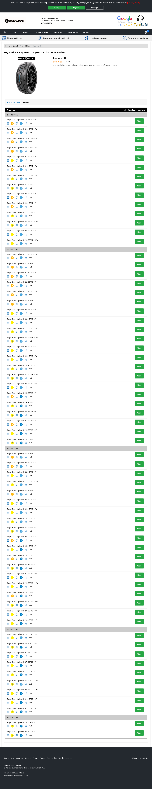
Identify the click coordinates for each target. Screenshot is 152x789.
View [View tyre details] (139, 121)
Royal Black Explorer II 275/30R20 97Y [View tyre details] (21, 662)
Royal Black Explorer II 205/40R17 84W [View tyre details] (22, 129)
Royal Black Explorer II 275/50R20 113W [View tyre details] (22, 680)
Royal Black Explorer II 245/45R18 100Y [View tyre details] (22, 411)
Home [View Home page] (7, 46)
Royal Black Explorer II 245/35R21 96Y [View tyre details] (21, 722)
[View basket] (146, 32)
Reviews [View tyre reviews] (26, 102)
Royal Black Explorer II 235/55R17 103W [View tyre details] (22, 240)
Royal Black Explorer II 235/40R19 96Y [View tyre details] (21, 500)
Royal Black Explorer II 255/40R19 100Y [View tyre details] (22, 574)
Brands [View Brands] (16, 46)
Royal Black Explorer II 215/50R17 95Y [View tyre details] (21, 184)
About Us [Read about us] (19, 758)
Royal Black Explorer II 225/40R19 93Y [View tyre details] (21, 463)
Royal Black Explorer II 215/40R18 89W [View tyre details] (22, 254)
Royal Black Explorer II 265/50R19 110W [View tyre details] (22, 601)
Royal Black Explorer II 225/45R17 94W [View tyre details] (22, 194)
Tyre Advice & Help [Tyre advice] (41, 32)
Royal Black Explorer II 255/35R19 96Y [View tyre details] (21, 564)
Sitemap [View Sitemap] (50, 758)
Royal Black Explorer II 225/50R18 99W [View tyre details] (22, 328)
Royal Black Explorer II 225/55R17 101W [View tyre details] (22, 221)
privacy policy (133, 2)
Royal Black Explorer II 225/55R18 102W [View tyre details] (22, 337)
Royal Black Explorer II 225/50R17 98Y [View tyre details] (21, 212)
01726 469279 (46, 23)
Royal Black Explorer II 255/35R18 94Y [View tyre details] (21, 421)
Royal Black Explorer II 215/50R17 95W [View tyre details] (22, 175)
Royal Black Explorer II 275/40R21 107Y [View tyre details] (22, 731)
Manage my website (140, 758)
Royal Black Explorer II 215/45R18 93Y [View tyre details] (21, 263)
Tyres (14, 32)
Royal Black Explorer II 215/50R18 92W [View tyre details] (22, 273)
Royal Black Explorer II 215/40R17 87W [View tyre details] (22, 157)
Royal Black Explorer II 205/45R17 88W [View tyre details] (22, 138)
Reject (76, 7)
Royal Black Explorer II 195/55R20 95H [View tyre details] (22, 634)
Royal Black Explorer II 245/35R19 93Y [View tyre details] (21, 537)
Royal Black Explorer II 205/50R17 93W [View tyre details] (22, 147)
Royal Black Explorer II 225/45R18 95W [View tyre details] (22, 310)
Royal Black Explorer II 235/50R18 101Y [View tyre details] (22, 384)
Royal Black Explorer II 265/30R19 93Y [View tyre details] (21, 592)
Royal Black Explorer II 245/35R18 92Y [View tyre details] (21, 393)
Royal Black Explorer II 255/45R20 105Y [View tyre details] (22, 653)
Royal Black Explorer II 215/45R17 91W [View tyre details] (22, 166)
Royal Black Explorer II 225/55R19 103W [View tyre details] (22, 481)
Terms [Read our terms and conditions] (42, 758)
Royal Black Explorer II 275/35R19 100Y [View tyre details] (22, 611)
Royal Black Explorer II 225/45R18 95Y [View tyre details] (21, 319)
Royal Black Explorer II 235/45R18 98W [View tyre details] (22, 356)
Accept (57, 7)
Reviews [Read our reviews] (28, 758)
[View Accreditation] (141, 20)
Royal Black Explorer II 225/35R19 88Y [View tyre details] (21, 453)
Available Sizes (13, 102)
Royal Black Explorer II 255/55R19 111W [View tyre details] (22, 583)
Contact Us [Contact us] (73, 32)
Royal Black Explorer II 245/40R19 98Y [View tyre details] (21, 546)
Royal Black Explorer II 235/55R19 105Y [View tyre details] (22, 527)
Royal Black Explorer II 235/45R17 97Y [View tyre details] (21, 231)
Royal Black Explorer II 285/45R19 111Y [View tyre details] (22, 620)
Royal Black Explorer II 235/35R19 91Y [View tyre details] (21, 490)
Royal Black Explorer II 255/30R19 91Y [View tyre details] (21, 555)
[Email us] (18, 776)
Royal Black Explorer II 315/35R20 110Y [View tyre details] (22, 708)
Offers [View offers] (86, 32)
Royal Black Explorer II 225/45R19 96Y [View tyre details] (21, 472)
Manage (94, 7)
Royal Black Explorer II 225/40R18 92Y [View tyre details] (21, 300)
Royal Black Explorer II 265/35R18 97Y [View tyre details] (21, 439)
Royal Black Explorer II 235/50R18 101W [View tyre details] (22, 374)
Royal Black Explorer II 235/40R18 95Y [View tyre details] (21, 347)
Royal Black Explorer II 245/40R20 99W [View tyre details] (22, 643)
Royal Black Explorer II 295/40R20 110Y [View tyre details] (22, 699)
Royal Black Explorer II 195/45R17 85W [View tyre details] (22, 120)
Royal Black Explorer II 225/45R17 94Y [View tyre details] (21, 203)
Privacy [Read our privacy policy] (35, 758)
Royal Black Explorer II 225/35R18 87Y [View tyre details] (21, 282)
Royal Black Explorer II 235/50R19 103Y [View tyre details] (22, 518)
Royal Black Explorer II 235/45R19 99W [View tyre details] (22, 509)
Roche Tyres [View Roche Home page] (9, 758)
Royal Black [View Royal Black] (25, 46)
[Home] (5, 32)
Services (24, 32)
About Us (58, 32)
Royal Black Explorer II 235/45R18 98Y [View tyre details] (21, 365)
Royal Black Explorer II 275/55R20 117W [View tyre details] (22, 690)
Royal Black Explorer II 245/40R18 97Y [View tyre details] (21, 402)
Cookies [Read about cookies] (58, 758)
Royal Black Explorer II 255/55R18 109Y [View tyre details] (22, 430)
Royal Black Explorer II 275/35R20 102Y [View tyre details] (22, 671)
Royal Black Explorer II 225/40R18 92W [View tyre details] (22, 291)
